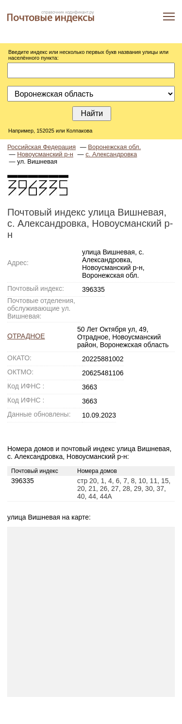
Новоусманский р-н (45, 154)
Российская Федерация (41, 147)
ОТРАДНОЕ (26, 336)
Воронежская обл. (114, 147)
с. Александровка (111, 154)
